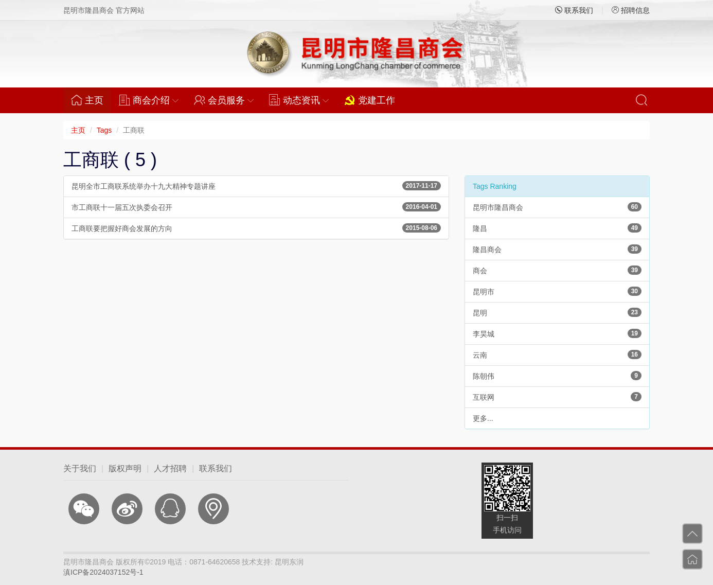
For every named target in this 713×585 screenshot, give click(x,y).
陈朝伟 (557, 375)
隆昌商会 (557, 249)
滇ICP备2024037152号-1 (103, 572)
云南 (557, 354)
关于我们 (79, 468)
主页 (91, 99)
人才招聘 (170, 468)
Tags (104, 130)
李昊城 (557, 333)
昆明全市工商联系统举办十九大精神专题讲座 (256, 185)
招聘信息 (631, 10)
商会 (557, 270)
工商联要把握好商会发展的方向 (256, 228)
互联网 (557, 396)
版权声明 (125, 468)
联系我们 (574, 10)
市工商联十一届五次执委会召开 (256, 206)
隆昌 (557, 228)
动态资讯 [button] (299, 99)
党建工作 (369, 99)
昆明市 (557, 291)
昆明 (557, 312)
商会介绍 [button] (149, 99)
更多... (483, 418)
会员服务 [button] (224, 99)
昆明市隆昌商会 (557, 206)
